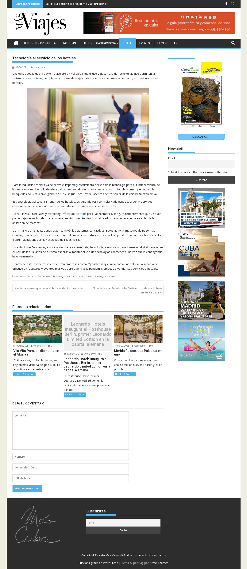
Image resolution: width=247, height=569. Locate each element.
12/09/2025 (71, 354)
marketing (78, 276)
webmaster (38, 67)
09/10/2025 (21, 345)
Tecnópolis (44, 276)
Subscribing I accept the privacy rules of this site (197, 172)
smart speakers (94, 276)
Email (171, 158)
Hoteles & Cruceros (26, 276)
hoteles (68, 276)
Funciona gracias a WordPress (98, 563)
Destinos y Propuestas (40, 43)
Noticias (69, 43)
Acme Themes (159, 563)
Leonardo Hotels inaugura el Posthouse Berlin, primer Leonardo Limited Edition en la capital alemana (88, 334)
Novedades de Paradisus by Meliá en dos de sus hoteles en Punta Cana (127, 290)
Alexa (59, 276)
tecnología (109, 276)
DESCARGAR (201, 136)
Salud (86, 43)
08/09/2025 (121, 345)
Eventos (145, 43)
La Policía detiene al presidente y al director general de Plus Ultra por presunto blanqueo (105, 4)
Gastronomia (106, 43)
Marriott (80, 214)
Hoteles (127, 43)
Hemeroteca (166, 43)
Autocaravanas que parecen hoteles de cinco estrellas (50, 288)
